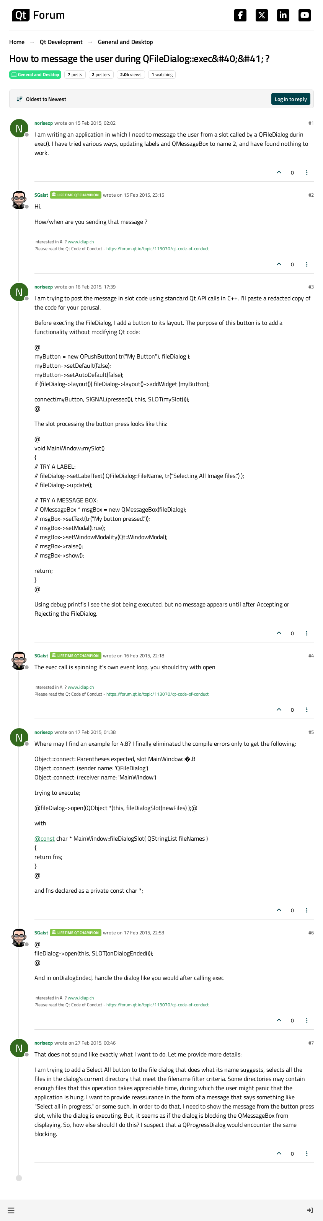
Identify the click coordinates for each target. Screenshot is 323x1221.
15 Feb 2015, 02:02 (95, 123)
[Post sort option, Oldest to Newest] (41, 99)
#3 (311, 286)
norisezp (43, 123)
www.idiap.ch (81, 241)
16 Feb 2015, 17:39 (95, 286)
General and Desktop (35, 74)
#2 (311, 195)
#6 (311, 932)
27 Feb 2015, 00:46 (95, 1043)
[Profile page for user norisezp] (19, 128)
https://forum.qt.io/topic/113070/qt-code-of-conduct (157, 248)
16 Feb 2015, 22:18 (144, 655)
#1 (311, 123)
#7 (311, 1043)
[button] (11, 1210)
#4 (311, 655)
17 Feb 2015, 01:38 (95, 732)
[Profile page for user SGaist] (19, 200)
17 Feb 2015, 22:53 (144, 932)
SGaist (41, 195)
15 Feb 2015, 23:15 (144, 195)
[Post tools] (307, 172)
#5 (311, 732)
